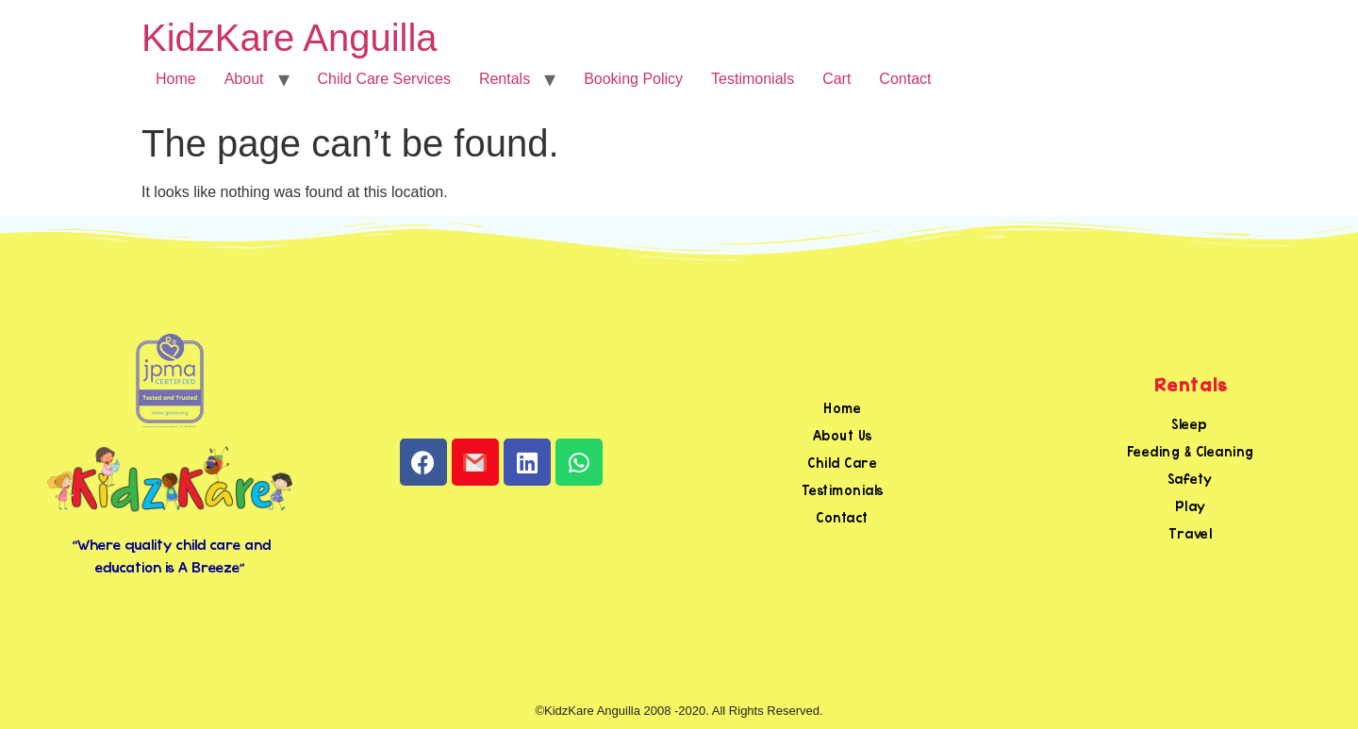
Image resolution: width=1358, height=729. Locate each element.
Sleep (1190, 424)
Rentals (504, 79)
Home (176, 79)
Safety (1190, 479)
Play (1190, 506)
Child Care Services (384, 79)
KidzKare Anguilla (289, 37)
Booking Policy (633, 79)
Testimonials (752, 79)
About (244, 79)
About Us (842, 435)
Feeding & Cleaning (1190, 451)
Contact (905, 79)
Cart (836, 79)
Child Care (842, 463)
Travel (1190, 533)
